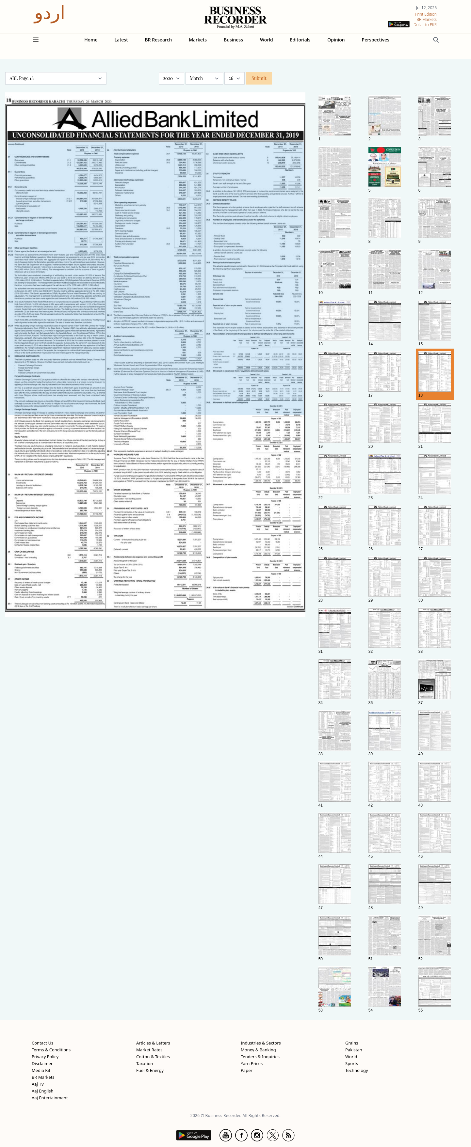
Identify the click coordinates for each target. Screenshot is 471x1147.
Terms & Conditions (51, 1050)
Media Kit (41, 1070)
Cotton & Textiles (153, 1057)
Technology (356, 1070)
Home (90, 40)
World (266, 40)
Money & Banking (258, 1050)
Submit (259, 78)
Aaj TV (38, 1084)
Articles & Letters (153, 1043)
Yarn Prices (252, 1063)
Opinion (336, 40)
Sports (351, 1063)
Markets (198, 40)
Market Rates (149, 1050)
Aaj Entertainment (50, 1098)
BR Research (158, 40)
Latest (121, 40)
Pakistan (353, 1050)
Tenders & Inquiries (260, 1057)
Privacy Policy (45, 1057)
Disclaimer (42, 1063)
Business (233, 40)
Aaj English (43, 1091)
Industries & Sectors (261, 1043)
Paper (246, 1070)
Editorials (300, 40)
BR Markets (43, 1077)
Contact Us (42, 1043)
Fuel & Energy (150, 1070)
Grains (351, 1043)
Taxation (144, 1063)
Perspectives (375, 40)
